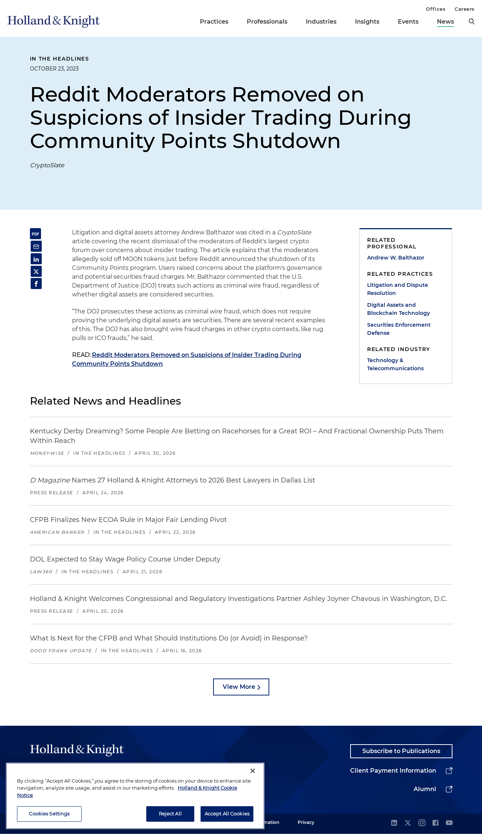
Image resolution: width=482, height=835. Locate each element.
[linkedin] (394, 824)
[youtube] (449, 824)
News (445, 21)
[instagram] (421, 824)
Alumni (425, 790)
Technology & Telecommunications (395, 364)
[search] (472, 21)
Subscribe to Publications (401, 751)
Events (408, 21)
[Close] (253, 772)
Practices (214, 21)
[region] (135, 797)
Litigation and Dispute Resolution (397, 289)
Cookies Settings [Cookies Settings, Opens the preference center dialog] (49, 815)
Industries (321, 21)
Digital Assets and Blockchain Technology (398, 309)
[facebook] (435, 824)
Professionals (267, 21)
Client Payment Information (393, 771)
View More (239, 686)
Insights (367, 21)
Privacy (306, 823)
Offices (435, 9)
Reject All (170, 815)
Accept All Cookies (227, 815)
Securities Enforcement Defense (399, 329)
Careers (465, 9)
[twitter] (407, 824)
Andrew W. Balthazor (395, 257)
